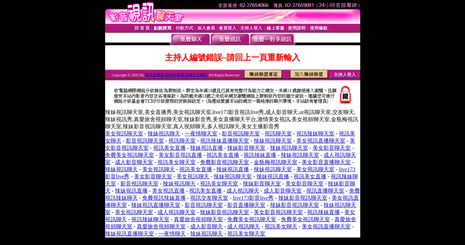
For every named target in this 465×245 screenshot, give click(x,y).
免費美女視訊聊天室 (129, 155)
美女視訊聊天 (158, 169)
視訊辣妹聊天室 (315, 133)
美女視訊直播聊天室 (320, 141)
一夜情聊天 (172, 233)
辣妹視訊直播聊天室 (155, 205)
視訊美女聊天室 (176, 162)
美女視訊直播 (168, 191)
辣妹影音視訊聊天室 (302, 198)
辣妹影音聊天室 (246, 148)
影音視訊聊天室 (241, 133)
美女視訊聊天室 (124, 133)
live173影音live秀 (253, 198)
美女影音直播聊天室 (326, 162)
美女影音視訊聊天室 (278, 212)
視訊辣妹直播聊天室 (224, 141)
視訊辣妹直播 (260, 155)
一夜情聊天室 (201, 133)
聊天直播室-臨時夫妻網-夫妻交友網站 (176, 75)
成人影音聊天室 (134, 162)
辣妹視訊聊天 (164, 133)
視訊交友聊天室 (209, 198)
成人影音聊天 (206, 226)
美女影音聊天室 (332, 148)
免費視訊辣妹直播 (164, 198)
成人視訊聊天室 (176, 212)
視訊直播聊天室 (325, 191)
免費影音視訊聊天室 (224, 162)
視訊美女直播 (169, 148)
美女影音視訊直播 (180, 155)
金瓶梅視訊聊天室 (275, 162)
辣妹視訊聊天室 (273, 141)
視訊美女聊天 (281, 226)
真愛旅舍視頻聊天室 (198, 219)
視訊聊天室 (278, 133)
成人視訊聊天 (243, 191)
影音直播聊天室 (246, 205)
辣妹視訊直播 (206, 148)
